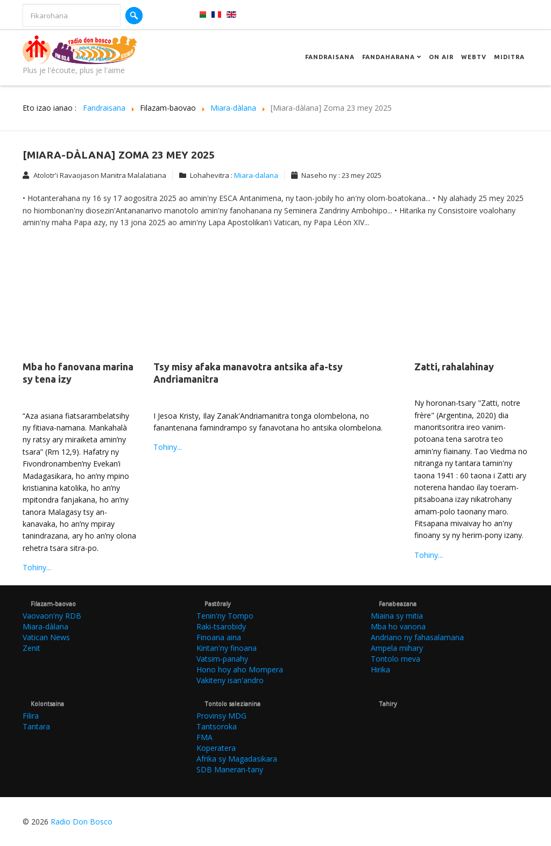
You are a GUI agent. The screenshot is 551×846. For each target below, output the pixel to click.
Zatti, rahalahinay (454, 366)
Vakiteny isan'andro (230, 680)
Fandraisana (330, 57)
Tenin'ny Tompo (224, 616)
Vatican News (46, 637)
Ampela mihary (397, 648)
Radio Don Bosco (81, 821)
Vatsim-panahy (222, 659)
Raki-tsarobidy (221, 626)
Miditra (509, 57)
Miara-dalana (256, 175)
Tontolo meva (395, 659)
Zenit (31, 648)
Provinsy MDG (221, 716)
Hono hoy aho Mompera (239, 669)
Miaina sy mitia (397, 616)
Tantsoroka (216, 726)
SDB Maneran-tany (229, 769)
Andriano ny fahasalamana (417, 637)
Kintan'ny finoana (226, 648)
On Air (441, 57)
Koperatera (216, 748)
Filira (31, 716)
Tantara (36, 726)
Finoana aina (218, 637)
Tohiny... (37, 567)
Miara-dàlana (45, 626)
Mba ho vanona (398, 626)
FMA (204, 737)
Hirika (380, 669)
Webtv (473, 57)
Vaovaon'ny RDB (52, 616)
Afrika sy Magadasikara (236, 759)
